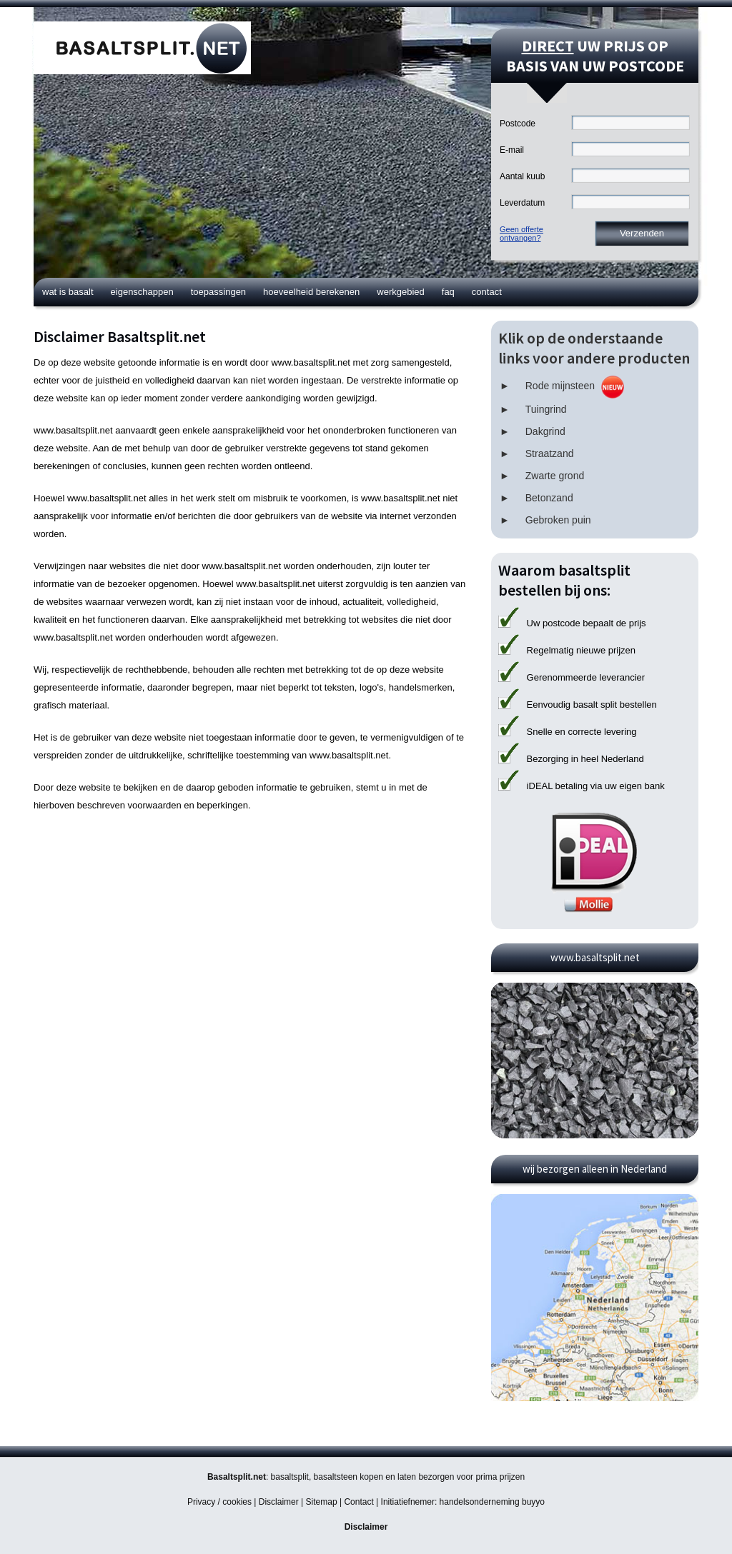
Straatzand (549, 453)
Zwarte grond (554, 475)
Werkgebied (401, 291)
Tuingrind (546, 409)
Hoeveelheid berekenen (311, 291)
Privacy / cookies (219, 1502)
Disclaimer (279, 1502)
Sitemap (321, 1502)
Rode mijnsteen (560, 385)
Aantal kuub (522, 176)
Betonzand (549, 497)
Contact (487, 291)
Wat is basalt (68, 291)
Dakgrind (545, 431)
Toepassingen (218, 291)
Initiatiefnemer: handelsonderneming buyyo (463, 1502)
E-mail (512, 150)
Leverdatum (522, 203)
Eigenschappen (142, 291)
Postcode (517, 124)
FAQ (448, 291)
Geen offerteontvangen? (521, 233)
